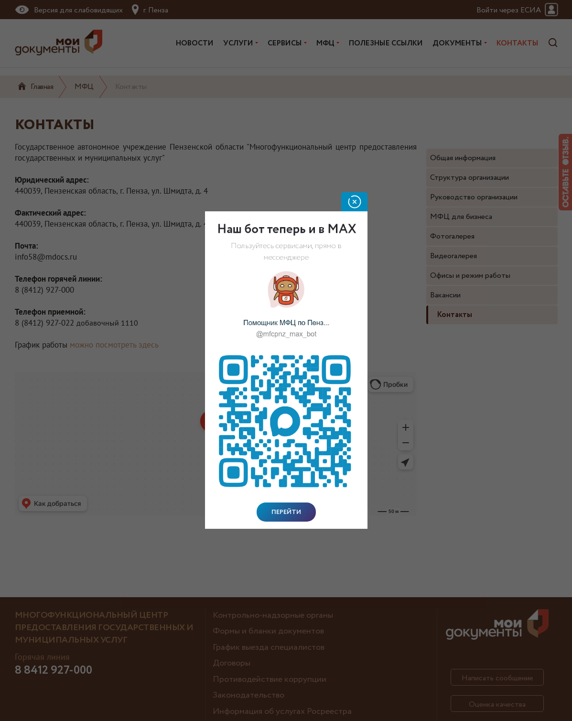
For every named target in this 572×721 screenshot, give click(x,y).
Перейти (286, 512)
